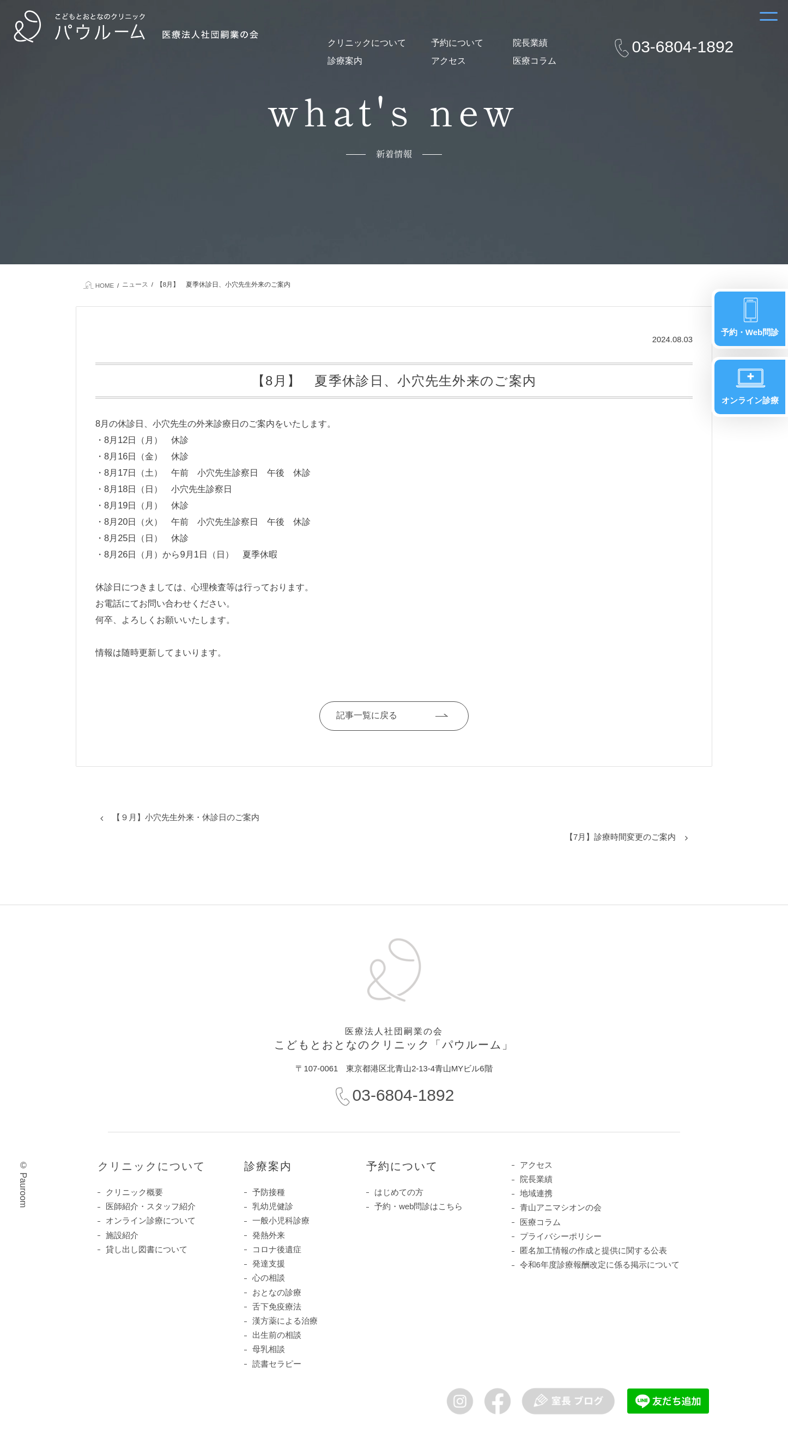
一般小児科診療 (281, 1220)
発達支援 (268, 1263)
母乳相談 (268, 1349)
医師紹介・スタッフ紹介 (151, 1206)
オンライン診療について (151, 1220)
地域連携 (536, 1193)
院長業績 (530, 42)
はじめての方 (398, 1192)
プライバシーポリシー (561, 1236)
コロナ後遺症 (276, 1249)
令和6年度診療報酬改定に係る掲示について (600, 1264)
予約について (457, 42)
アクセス (448, 60)
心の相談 (268, 1278)
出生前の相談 (276, 1335)
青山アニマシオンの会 (561, 1207)
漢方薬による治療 (285, 1321)
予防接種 (268, 1192)
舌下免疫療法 (276, 1306)
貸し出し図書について (146, 1249)
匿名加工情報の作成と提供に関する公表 (593, 1250)
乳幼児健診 (272, 1206)
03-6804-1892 (683, 47)
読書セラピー (276, 1364)
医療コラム (534, 60)
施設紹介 (122, 1235)
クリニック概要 (134, 1192)
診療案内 (345, 60)
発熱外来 (268, 1235)
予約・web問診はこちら (418, 1206)
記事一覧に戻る (366, 715)
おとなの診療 (276, 1292)
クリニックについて (367, 42)
